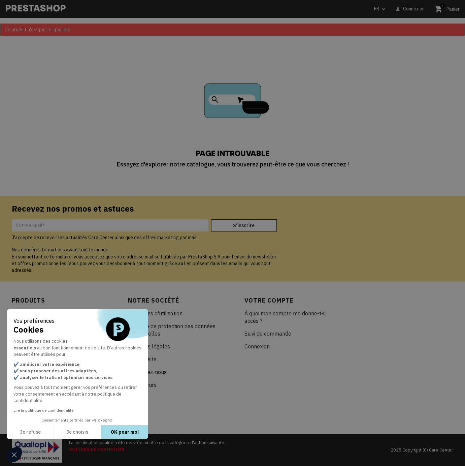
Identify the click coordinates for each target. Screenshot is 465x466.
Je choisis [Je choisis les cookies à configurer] (77, 432)
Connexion (257, 346)
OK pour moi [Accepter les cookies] (125, 432)
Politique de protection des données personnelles (171, 330)
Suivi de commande (267, 333)
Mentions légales (149, 346)
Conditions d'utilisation (155, 313)
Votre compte (269, 300)
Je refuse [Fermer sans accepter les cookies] (30, 432)
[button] (14, 454)
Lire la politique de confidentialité (43, 410)
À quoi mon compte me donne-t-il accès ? (285, 317)
